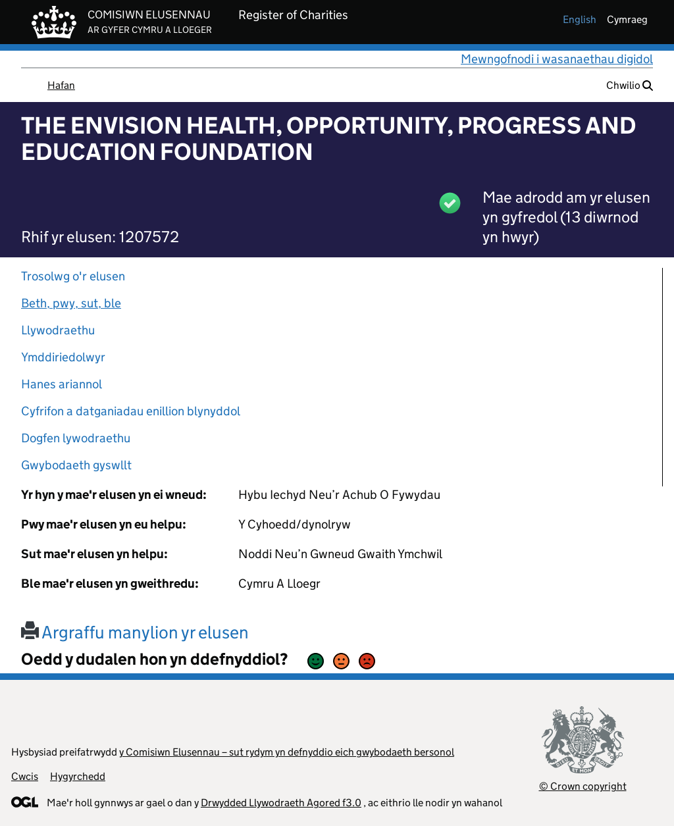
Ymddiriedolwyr (63, 357)
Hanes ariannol (61, 384)
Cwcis (24, 776)
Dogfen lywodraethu (75, 438)
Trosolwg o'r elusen (73, 276)
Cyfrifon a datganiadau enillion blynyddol (130, 411)
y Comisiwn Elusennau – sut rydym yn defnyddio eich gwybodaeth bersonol (286, 752)
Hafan (61, 85)
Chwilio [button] (629, 85)
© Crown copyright (583, 786)
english (579, 19)
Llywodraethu (58, 330)
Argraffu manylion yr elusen (135, 632)
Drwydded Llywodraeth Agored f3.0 (281, 802)
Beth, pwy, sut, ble (71, 303)
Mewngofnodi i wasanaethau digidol (557, 58)
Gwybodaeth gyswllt (76, 465)
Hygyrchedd (77, 776)
